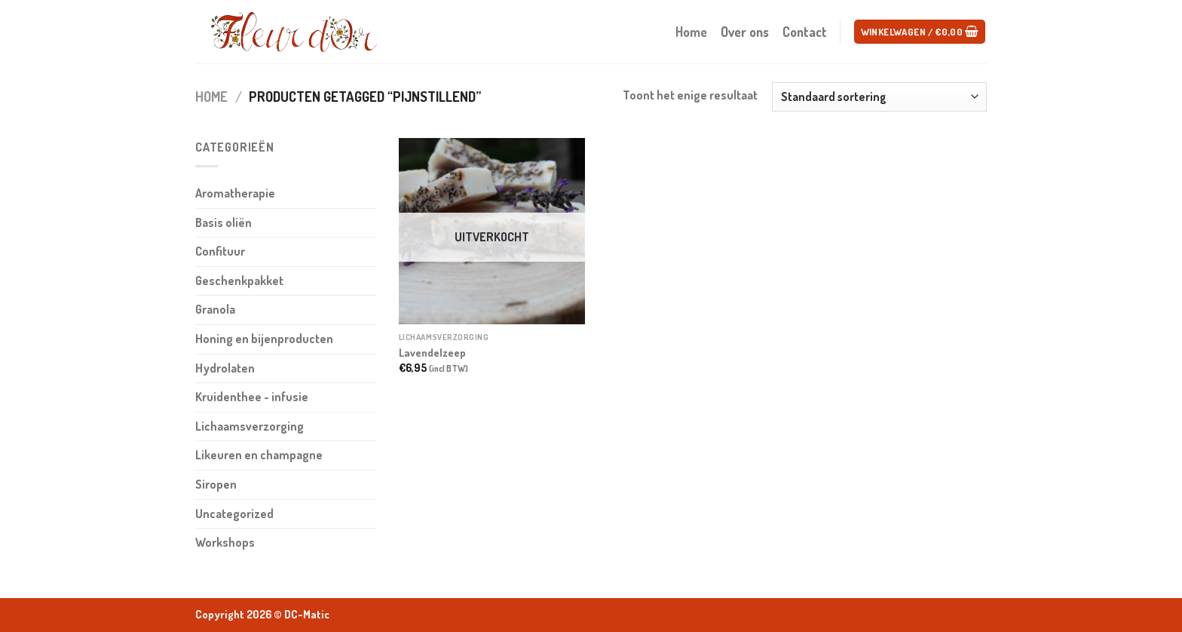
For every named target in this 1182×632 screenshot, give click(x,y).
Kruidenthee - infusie (251, 396)
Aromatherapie (235, 193)
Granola (215, 309)
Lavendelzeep (432, 352)
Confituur (220, 251)
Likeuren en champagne (259, 454)
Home (691, 31)
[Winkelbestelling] (879, 97)
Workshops (225, 542)
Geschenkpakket (239, 280)
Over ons (745, 31)
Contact (804, 31)
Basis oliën (223, 222)
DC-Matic (306, 614)
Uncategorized (234, 513)
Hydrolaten (225, 368)
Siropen (216, 484)
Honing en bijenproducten (264, 338)
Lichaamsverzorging (249, 426)
